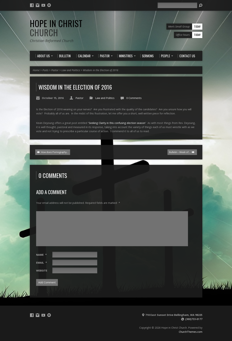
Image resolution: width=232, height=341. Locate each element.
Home (36, 70)
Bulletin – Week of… (182, 152)
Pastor (55, 70)
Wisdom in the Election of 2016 (100, 70)
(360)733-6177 (193, 319)
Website (41, 270)
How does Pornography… (52, 152)
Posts (45, 70)
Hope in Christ (56, 28)
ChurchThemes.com (190, 331)
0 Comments (134, 98)
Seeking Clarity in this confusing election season (117, 123)
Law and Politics (70, 70)
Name (41, 254)
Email (41, 262)
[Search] (177, 5)
